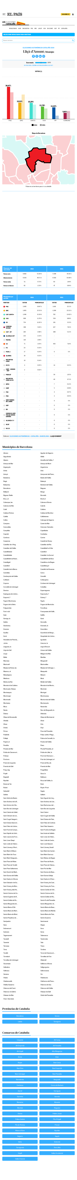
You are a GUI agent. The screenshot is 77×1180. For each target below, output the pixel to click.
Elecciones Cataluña (14, 22)
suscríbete (65, 14)
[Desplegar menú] (4, 14)
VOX (44, 28)
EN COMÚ (50, 28)
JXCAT (40, 28)
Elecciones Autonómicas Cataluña (38, 48)
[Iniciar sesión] (73, 14)
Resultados (13, 28)
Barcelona (44, 436)
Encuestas (26, 28)
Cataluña (64, 28)
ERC (35, 28)
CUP (55, 28)
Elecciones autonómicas (19, 436)
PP (59, 28)
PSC (32, 28)
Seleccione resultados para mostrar (17, 34)
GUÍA (19, 28)
